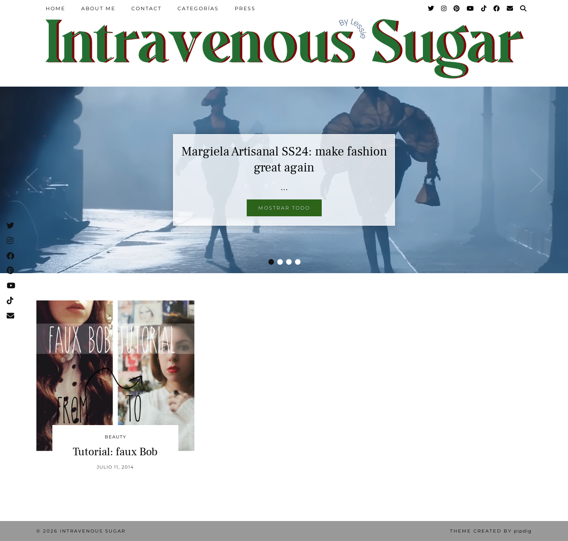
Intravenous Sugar (93, 531)
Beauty (115, 437)
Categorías (198, 8)
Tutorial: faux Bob (115, 452)
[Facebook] (497, 8)
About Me (98, 8)
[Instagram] (444, 8)
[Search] (523, 8)
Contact (146, 8)
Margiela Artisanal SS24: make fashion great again (284, 159)
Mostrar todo (284, 208)
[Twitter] (431, 8)
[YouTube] (471, 8)
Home (55, 8)
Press (245, 8)
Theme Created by (491, 531)
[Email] (510, 8)
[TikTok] (484, 8)
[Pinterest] (457, 8)
